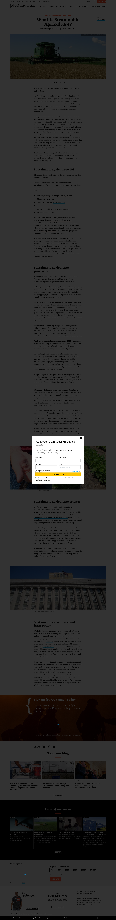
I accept (100, 918)
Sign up (40, 471)
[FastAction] (74, 471)
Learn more (69, 918)
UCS (69, 478)
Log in (36, 471)
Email (70, 466)
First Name (46, 459)
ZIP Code (46, 466)
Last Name (70, 459)
